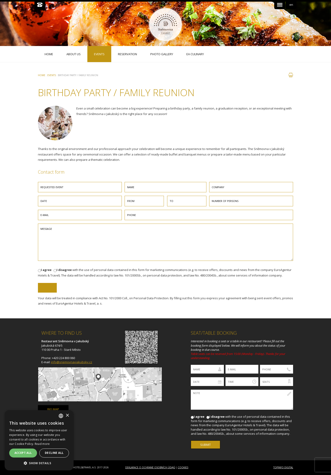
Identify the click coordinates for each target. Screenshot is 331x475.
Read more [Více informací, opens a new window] (42, 444)
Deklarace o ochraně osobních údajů (150, 467)
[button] (39, 463)
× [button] (67, 415)
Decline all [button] (54, 453)
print (290, 75)
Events (51, 75)
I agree (46, 270)
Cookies (183, 467)
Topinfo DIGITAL (283, 467)
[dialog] (39, 440)
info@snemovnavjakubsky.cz (71, 362)
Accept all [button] (23, 453)
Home (41, 75)
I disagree (64, 270)
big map (53, 409)
